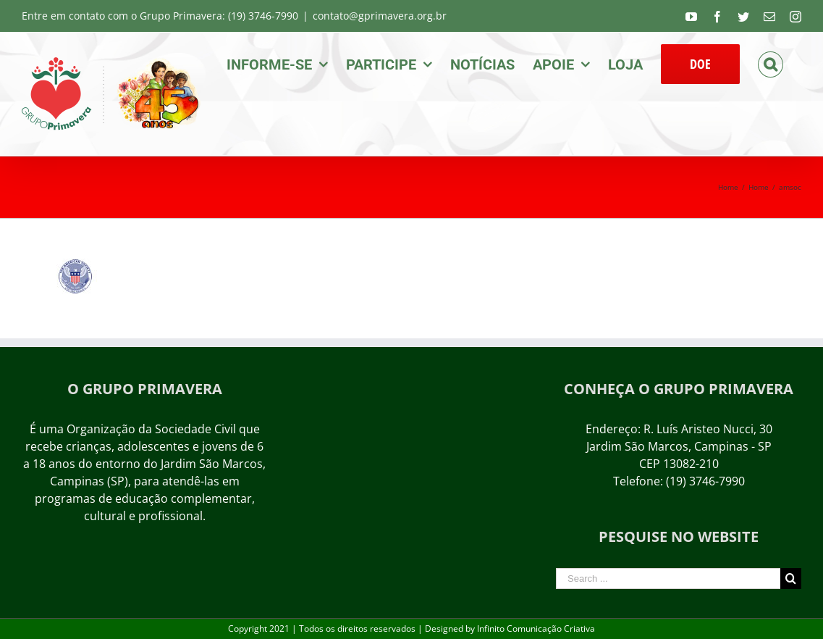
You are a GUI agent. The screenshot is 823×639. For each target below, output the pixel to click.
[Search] (770, 63)
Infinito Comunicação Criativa (536, 628)
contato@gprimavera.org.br (380, 15)
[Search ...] (668, 578)
